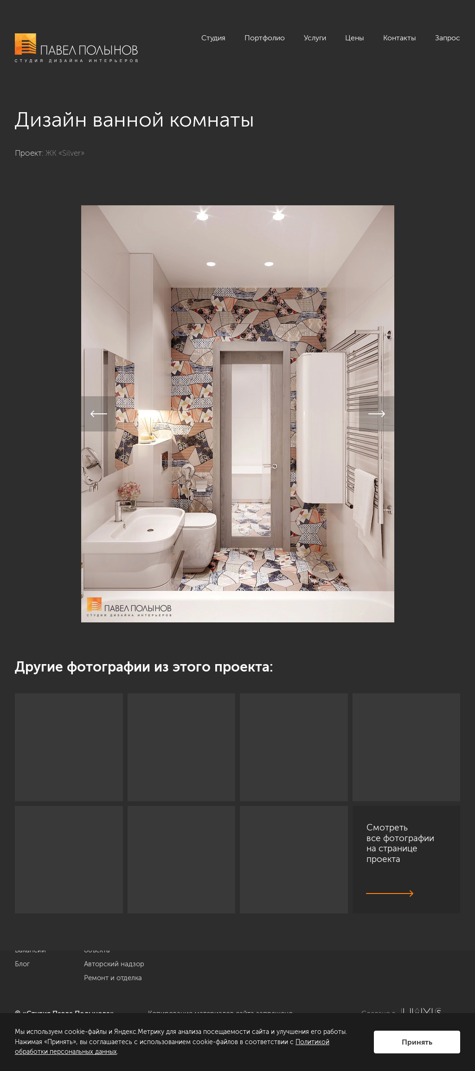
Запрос (447, 37)
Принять (417, 1042)
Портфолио (264, 37)
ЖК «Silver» (64, 153)
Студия (213, 37)
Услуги (315, 37)
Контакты (399, 37)
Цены (354, 37)
